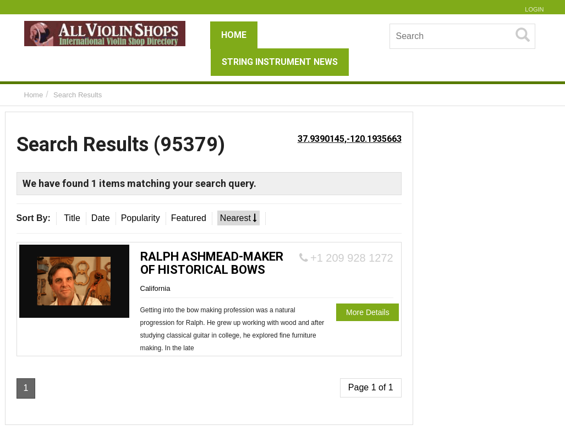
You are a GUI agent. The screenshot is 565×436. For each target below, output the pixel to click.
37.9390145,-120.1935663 (350, 139)
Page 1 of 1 (370, 387)
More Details (368, 312)
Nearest (238, 218)
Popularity (140, 218)
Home (33, 95)
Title (72, 218)
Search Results (77, 95)
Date (100, 218)
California (155, 288)
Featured (188, 218)
